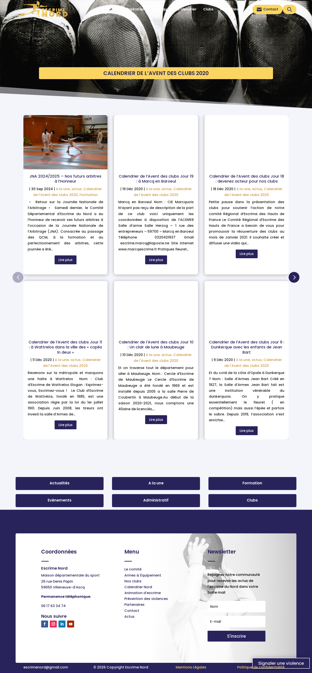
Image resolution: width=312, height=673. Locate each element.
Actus (129, 616)
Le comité (132, 569)
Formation (89, 194)
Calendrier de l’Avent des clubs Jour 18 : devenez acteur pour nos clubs (246, 178)
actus (77, 188)
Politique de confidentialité (260, 667)
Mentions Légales (191, 667)
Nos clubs (132, 581)
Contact (131, 610)
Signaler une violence (281, 663)
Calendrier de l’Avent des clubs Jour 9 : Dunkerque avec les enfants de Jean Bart (246, 347)
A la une (63, 188)
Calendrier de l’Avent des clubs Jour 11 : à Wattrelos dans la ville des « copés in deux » (65, 347)
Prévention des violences (146, 598)
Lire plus (65, 259)
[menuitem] (113, 9)
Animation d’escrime (142, 592)
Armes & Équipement (142, 575)
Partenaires (134, 604)
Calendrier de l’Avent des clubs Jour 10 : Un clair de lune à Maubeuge (156, 344)
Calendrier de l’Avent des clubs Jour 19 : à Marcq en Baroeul (156, 178)
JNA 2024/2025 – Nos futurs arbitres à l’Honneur (65, 178)
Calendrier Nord (138, 587)
